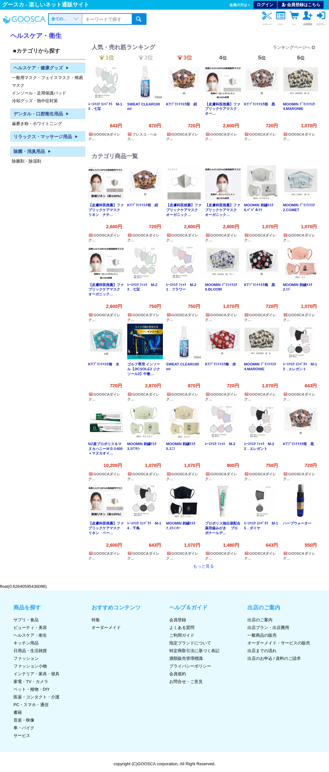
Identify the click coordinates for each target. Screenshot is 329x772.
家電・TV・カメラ (30, 681)
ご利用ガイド (181, 635)
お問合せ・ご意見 (186, 681)
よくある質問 (181, 627)
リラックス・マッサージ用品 (46, 136)
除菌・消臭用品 (33, 151)
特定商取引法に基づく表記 (194, 650)
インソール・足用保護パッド (39, 92)
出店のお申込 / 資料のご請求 (274, 658)
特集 (96, 619)
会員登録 (177, 619)
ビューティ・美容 (30, 627)
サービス (21, 735)
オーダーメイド (106, 627)
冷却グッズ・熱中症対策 (35, 100)
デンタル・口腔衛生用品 (42, 113)
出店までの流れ (262, 650)
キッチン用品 (26, 643)
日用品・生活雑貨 (30, 650)
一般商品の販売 (262, 635)
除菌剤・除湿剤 (26, 161)
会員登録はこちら (300, 4)
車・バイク (23, 727)
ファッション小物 (30, 666)
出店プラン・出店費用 (268, 627)
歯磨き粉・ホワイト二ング (37, 123)
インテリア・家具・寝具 (36, 673)
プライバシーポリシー (190, 666)
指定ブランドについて (190, 643)
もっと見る (203, 566)
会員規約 (177, 673)
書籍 (17, 712)
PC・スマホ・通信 (31, 704)
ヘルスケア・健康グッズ (42, 67)
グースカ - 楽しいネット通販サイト (45, 5)
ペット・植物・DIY (31, 689)
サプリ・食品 (26, 619)
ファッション (26, 658)
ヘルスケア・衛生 (30, 635)
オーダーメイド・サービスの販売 (278, 643)
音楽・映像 (23, 720)
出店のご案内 (259, 619)
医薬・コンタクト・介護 (36, 697)
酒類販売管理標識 (186, 658)
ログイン (265, 4)
